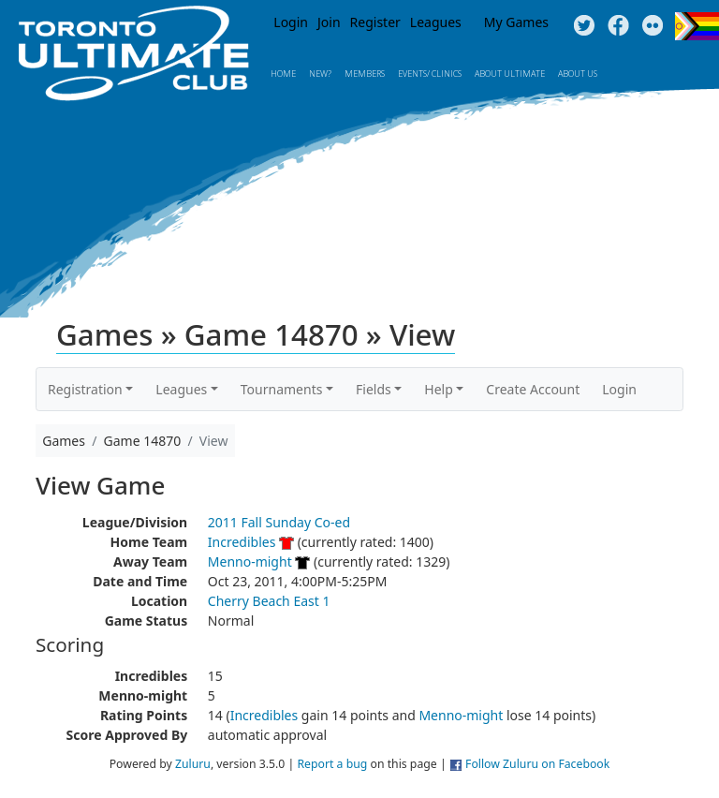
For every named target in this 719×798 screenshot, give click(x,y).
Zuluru (193, 764)
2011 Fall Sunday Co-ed (279, 522)
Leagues (436, 22)
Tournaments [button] (282, 389)
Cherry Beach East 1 (269, 601)
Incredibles (242, 542)
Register (375, 22)
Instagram (653, 26)
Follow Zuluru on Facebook (537, 764)
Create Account (533, 389)
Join (329, 22)
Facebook (618, 26)
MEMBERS (365, 73)
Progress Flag (697, 26)
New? (320, 73)
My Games (516, 22)
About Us (577, 73)
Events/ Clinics (430, 73)
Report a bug (332, 764)
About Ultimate (510, 73)
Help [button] (438, 389)
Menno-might (250, 561)
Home (283, 73)
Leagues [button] (181, 389)
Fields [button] (373, 389)
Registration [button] (85, 389)
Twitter (583, 26)
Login (290, 22)
